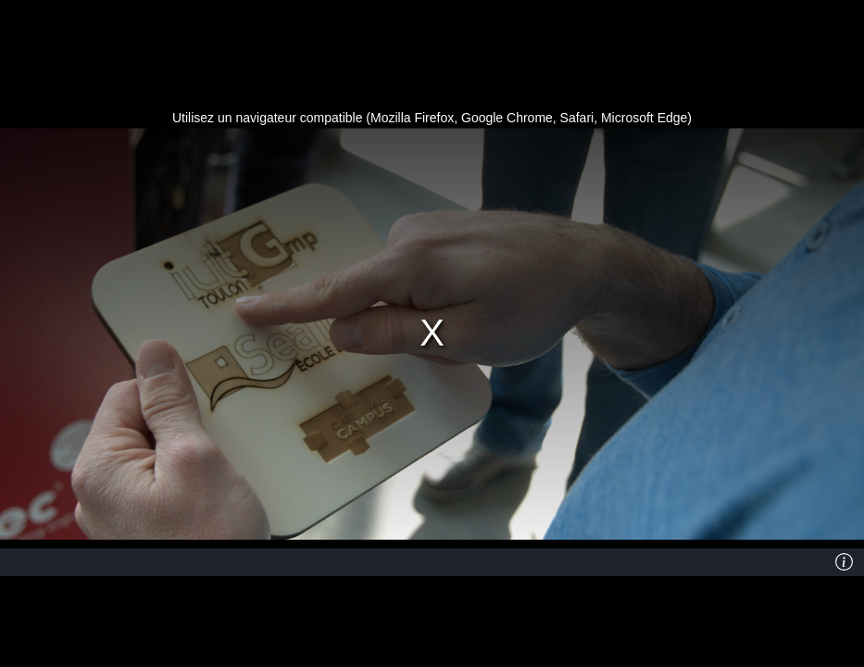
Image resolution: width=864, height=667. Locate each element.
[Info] (844, 562)
